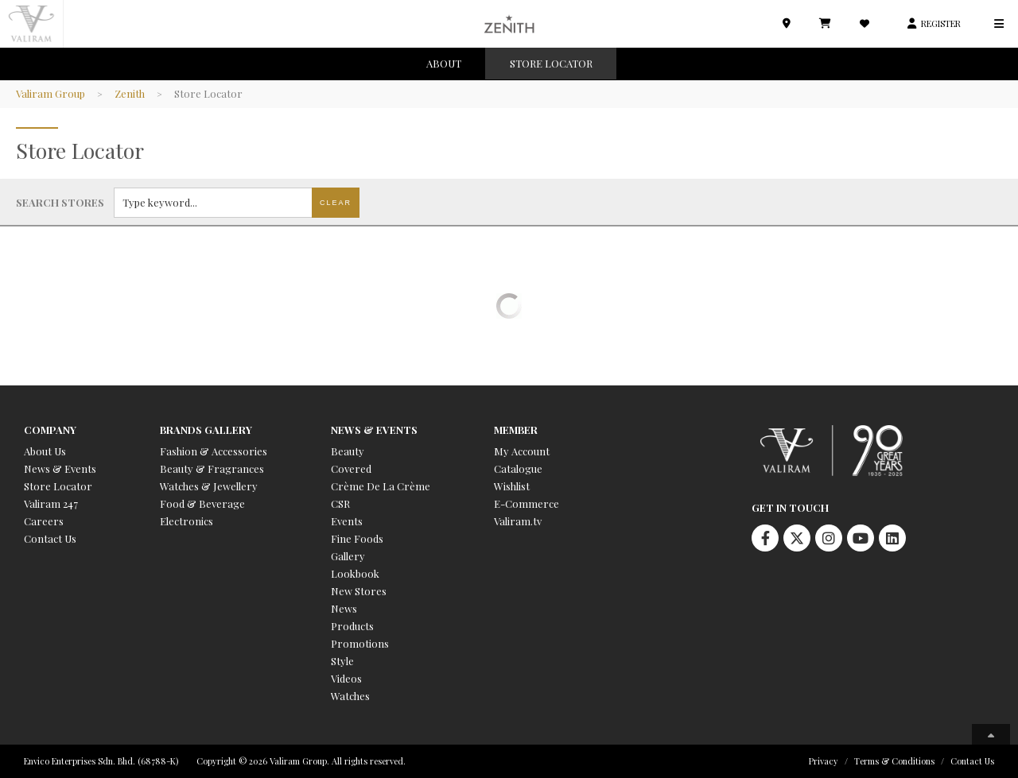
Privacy (823, 761)
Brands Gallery (206, 429)
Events (347, 521)
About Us (45, 451)
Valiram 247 (51, 503)
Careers (44, 521)
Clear (336, 203)
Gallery (348, 556)
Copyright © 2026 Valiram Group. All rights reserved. (301, 761)
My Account (522, 451)
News (344, 608)
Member (516, 429)
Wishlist (512, 486)
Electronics (186, 521)
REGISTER (941, 23)
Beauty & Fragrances (212, 468)
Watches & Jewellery (209, 486)
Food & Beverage (202, 503)
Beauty (347, 451)
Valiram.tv (518, 521)
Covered (351, 468)
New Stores (359, 591)
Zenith (130, 93)
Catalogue (518, 468)
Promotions (360, 643)
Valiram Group (50, 93)
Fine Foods (357, 538)
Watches (350, 696)
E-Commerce (526, 503)
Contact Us (50, 538)
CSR (340, 503)
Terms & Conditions (894, 761)
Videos (346, 678)
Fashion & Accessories (213, 451)
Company (50, 429)
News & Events (60, 468)
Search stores (60, 202)
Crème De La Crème (380, 486)
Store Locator (58, 486)
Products (352, 626)
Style (342, 661)
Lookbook (355, 573)
